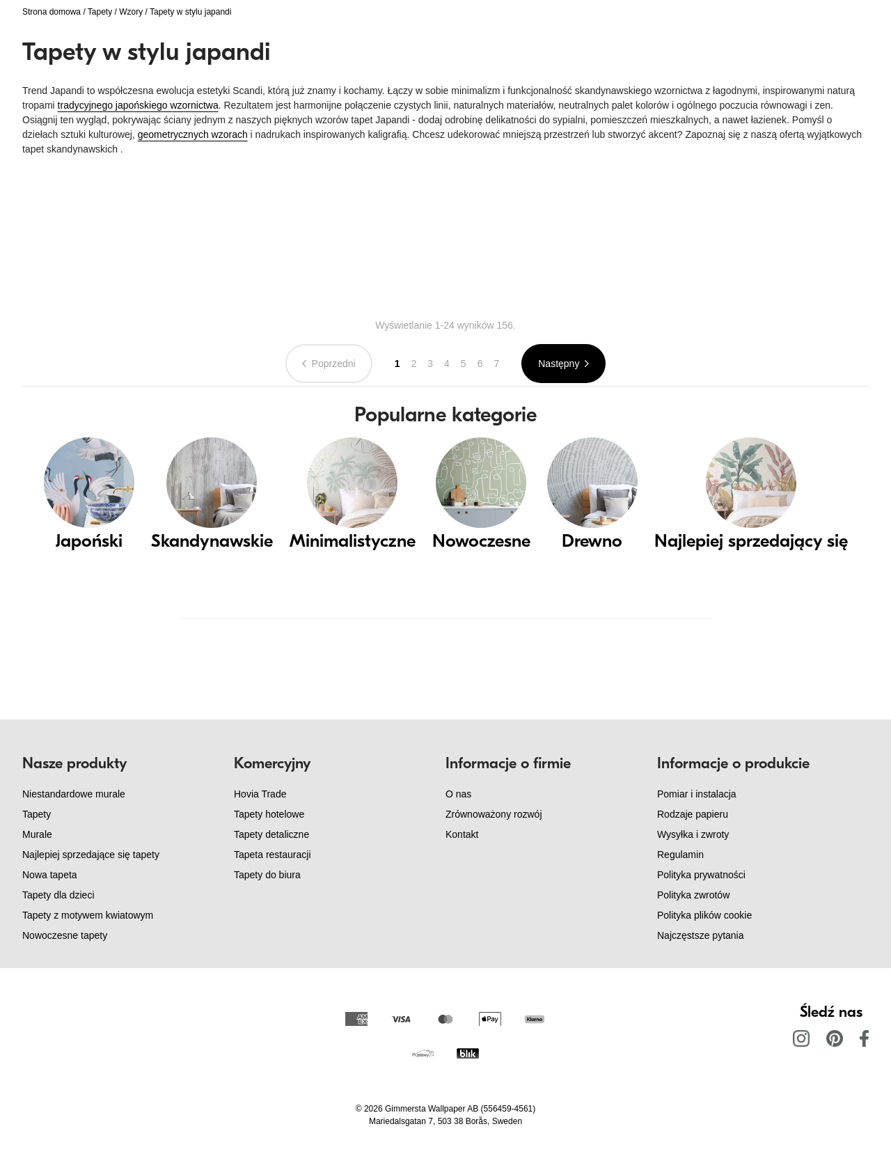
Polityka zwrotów (693, 895)
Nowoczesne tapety (64, 935)
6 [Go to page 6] (480, 363)
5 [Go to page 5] (463, 363)
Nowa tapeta (49, 874)
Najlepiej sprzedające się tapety (90, 854)
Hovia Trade (260, 794)
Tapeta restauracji (272, 854)
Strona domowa (51, 12)
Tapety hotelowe (269, 814)
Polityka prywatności (701, 874)
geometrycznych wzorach (193, 134)
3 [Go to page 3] (430, 363)
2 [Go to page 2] (413, 363)
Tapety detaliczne (271, 834)
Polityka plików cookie (704, 915)
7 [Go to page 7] (496, 363)
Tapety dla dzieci (58, 895)
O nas (458, 794)
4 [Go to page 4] (447, 363)
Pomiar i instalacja (696, 794)
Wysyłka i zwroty (693, 834)
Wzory (131, 12)
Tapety (100, 12)
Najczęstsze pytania (700, 935)
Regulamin (680, 854)
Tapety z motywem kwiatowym (87, 915)
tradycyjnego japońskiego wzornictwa (138, 105)
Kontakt (462, 834)
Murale (37, 834)
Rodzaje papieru (692, 814)
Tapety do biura (267, 874)
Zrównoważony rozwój (494, 814)
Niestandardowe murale (73, 794)
